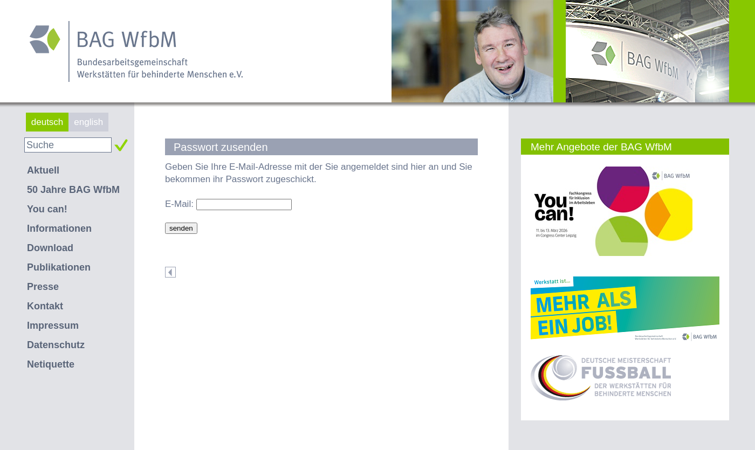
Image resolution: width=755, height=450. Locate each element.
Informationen (59, 228)
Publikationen (59, 267)
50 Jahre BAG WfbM (73, 189)
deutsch (47, 122)
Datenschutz (56, 345)
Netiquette (50, 364)
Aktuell (43, 170)
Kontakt (45, 306)
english (88, 122)
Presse (43, 286)
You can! (47, 209)
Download (50, 248)
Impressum (53, 325)
